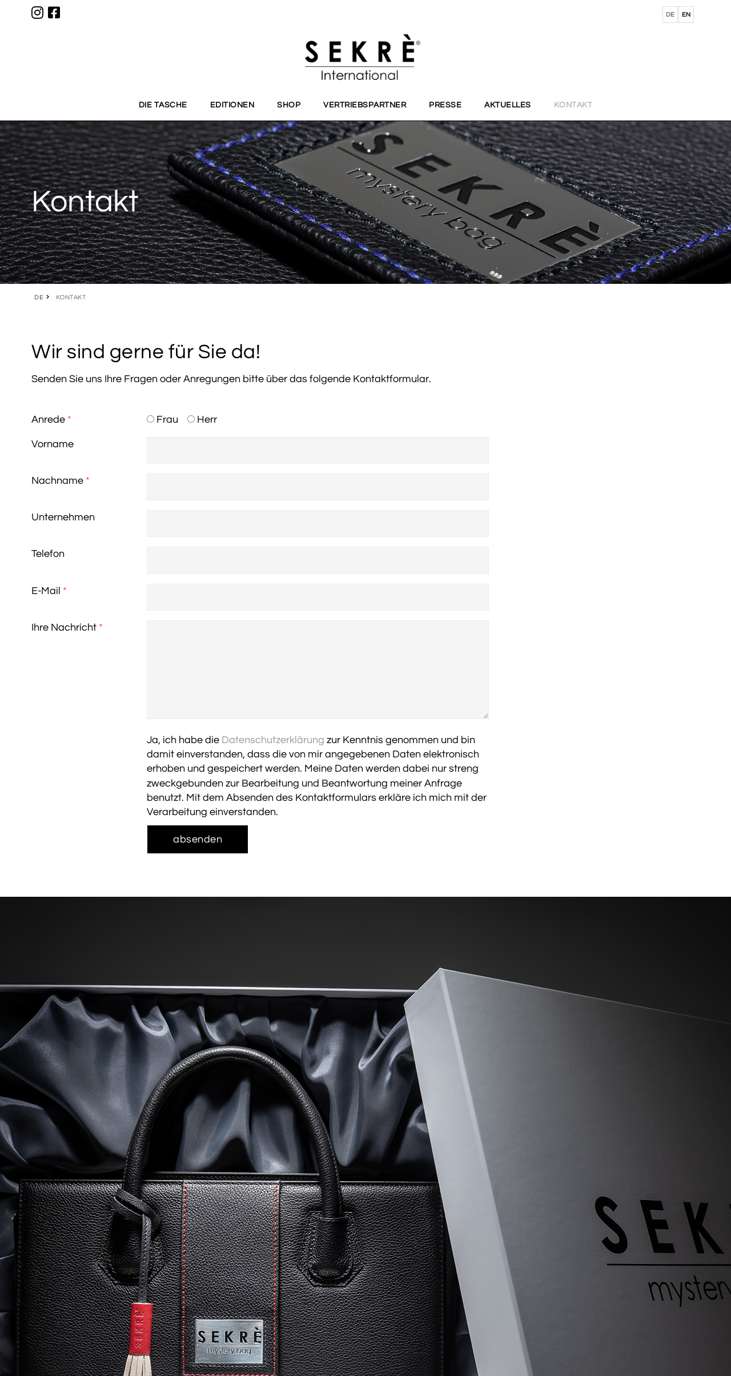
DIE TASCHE (163, 106)
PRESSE (445, 106)
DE (38, 297)
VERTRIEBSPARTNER (364, 106)
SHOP (288, 106)
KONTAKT (573, 106)
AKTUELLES (507, 106)
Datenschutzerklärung (273, 740)
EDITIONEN (232, 106)
